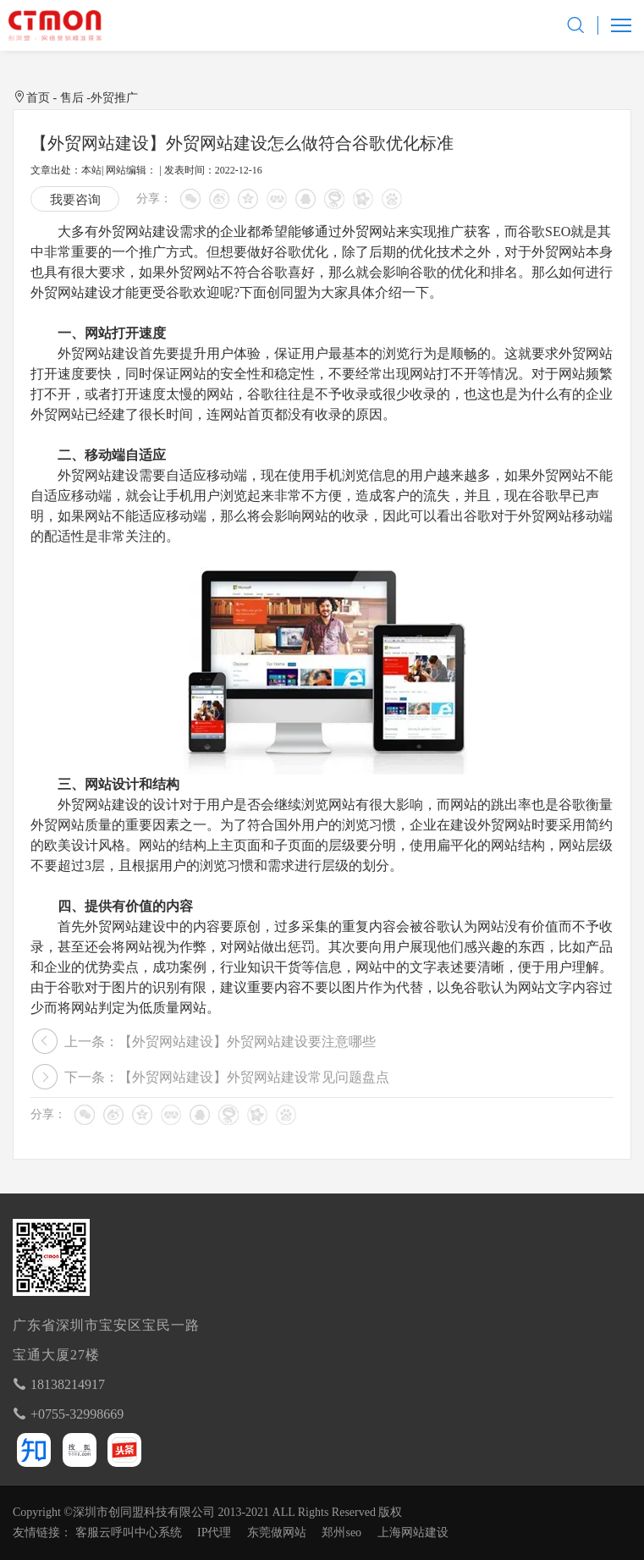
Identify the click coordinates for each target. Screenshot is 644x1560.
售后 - (75, 97)
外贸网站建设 (138, 231)
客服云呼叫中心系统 (128, 1532)
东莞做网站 (276, 1532)
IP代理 (214, 1532)
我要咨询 (75, 200)
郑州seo (341, 1532)
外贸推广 (114, 97)
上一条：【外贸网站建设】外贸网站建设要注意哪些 (220, 1041)
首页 (38, 97)
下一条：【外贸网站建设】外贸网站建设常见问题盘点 (226, 1077)
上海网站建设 (413, 1532)
